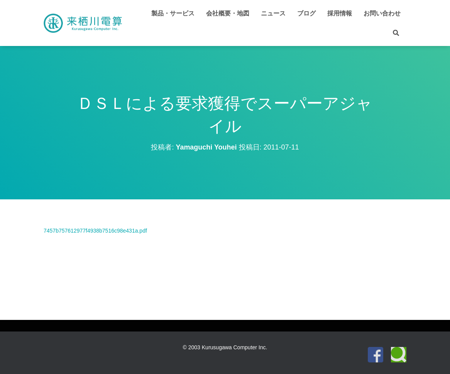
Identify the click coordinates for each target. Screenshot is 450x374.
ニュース (273, 13)
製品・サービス (173, 13)
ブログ (306, 13)
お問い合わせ (382, 13)
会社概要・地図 (227, 13)
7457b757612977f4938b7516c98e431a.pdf (95, 231)
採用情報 (339, 13)
